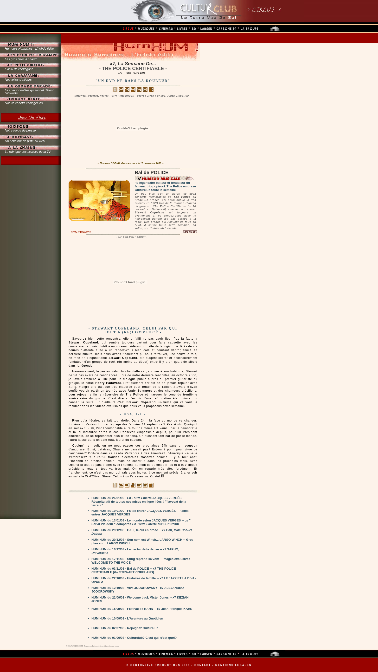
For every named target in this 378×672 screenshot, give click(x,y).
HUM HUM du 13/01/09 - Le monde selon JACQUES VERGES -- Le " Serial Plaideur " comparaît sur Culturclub (141, 522)
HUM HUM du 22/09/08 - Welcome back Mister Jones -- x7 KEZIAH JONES (140, 599)
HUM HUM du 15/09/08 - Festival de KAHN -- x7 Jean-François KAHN (141, 609)
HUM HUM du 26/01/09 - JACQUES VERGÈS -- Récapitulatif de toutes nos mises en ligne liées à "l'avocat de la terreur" (138, 501)
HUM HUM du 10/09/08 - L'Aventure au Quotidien (127, 618)
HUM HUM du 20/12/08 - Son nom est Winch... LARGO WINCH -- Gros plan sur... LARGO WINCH (142, 541)
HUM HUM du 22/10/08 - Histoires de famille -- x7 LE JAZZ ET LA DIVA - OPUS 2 (143, 580)
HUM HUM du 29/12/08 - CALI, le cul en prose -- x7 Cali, (141, 531)
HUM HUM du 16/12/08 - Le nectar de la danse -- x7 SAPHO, (135, 551)
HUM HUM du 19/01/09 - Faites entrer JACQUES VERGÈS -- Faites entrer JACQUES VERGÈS (140, 512)
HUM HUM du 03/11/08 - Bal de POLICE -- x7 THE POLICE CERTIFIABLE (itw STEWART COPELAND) (133, 570)
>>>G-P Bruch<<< (81, 232)
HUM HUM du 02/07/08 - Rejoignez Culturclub (124, 628)
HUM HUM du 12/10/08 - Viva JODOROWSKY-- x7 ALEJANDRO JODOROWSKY (137, 589)
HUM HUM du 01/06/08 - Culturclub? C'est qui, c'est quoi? (134, 637)
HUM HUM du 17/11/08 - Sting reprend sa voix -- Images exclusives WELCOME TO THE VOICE (140, 560)
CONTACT (202, 665)
